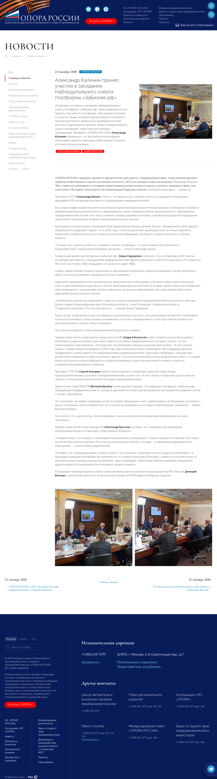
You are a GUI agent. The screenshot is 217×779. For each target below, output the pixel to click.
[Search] (24, 647)
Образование (166, 15)
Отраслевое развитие (22, 101)
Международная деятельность (175, 8)
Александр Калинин (68, 151)
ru (211, 14)
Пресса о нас (17, 122)
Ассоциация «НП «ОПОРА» (137, 11)
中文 (33, 639)
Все (11, 72)
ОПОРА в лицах (18, 116)
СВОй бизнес (17, 163)
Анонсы (13, 83)
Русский (11, 639)
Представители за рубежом (139, 667)
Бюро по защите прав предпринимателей (181, 11)
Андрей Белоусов (93, 151)
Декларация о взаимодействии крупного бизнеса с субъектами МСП (48, 746)
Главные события (36, 56)
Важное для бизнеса (21, 89)
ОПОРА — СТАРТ (19, 169)
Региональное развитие (136, 18)
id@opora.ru (90, 662)
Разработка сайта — (21, 777)
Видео (12, 142)
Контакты (164, 22)
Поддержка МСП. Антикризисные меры (22, 156)
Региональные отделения (137, 662)
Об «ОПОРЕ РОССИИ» (135, 8)
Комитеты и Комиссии (135, 15)
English (23, 639)
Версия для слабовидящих (195, 25)
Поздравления (17, 148)
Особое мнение (18, 127)
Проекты (128, 22)
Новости (163, 18)
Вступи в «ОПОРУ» (101, 21)
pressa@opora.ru (90, 739)
